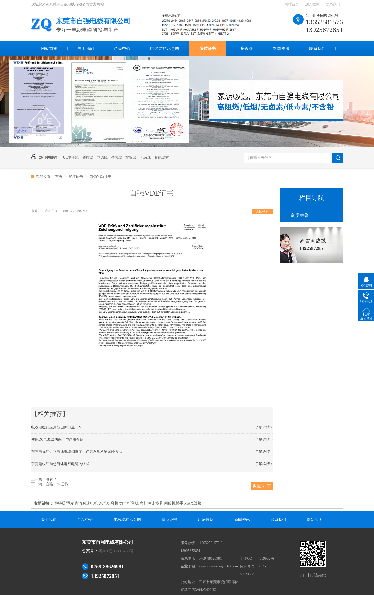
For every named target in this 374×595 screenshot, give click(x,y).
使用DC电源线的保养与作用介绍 (57, 439)
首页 (59, 176)
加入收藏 (312, 4)
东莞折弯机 (108, 503)
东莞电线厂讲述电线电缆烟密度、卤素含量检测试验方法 (76, 452)
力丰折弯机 (129, 503)
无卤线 (145, 158)
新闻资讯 (281, 48)
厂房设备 (244, 48)
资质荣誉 (299, 215)
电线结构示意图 (164, 48)
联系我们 (333, 4)
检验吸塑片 (64, 503)
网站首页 (291, 4)
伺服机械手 (173, 503)
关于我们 (85, 48)
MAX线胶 (192, 503)
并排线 (87, 158)
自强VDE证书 (101, 176)
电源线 (102, 158)
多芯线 (116, 158)
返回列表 (262, 211)
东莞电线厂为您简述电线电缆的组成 (60, 464)
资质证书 (207, 48)
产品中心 (122, 48)
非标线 (130, 158)
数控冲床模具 (151, 503)
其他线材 (161, 158)
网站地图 (314, 520)
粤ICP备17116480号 (116, 551)
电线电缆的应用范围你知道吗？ (56, 427)
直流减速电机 (86, 503)
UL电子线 (71, 158)
